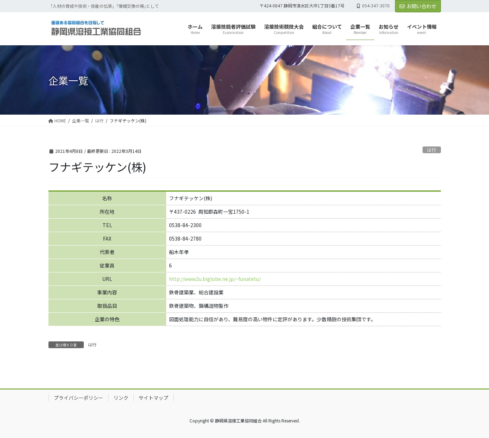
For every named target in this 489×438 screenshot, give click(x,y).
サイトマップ (153, 397)
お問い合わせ (418, 6)
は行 (431, 149)
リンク (120, 397)
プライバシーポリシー (78, 397)
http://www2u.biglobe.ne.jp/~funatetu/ (215, 278)
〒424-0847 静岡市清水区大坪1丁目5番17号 (302, 5)
